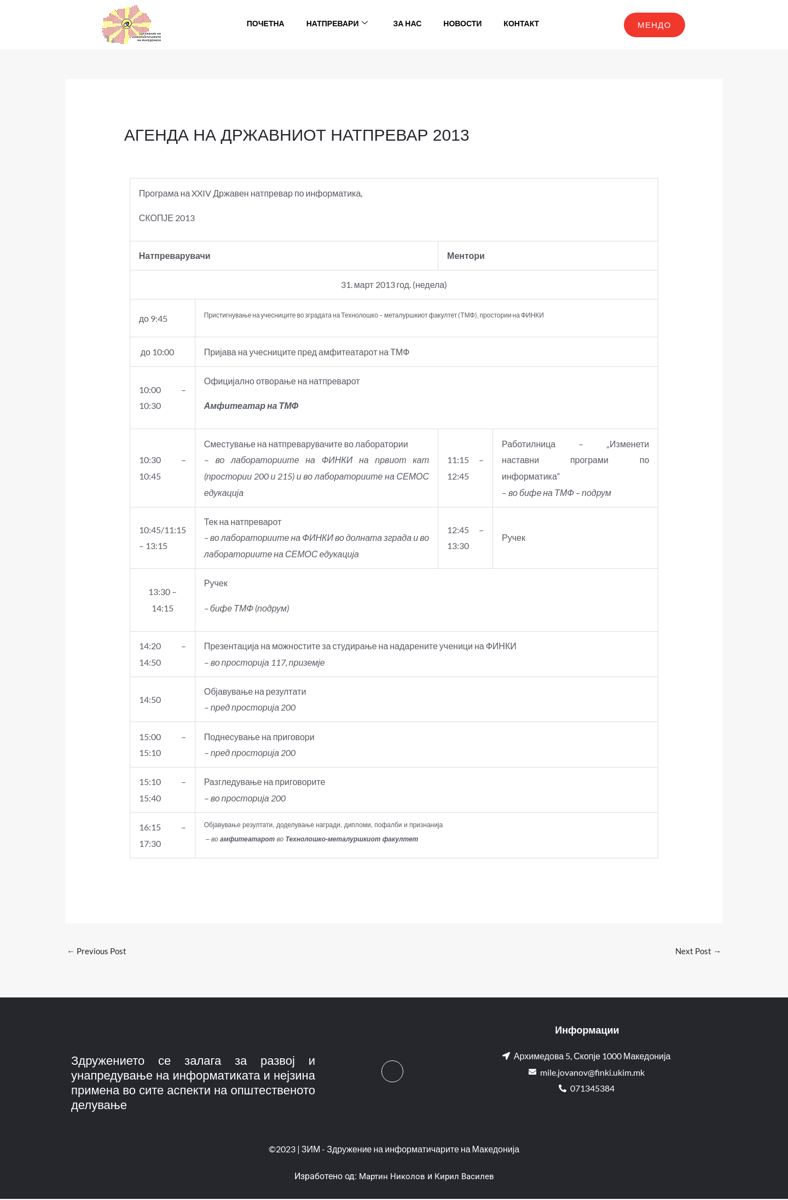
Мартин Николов (391, 1177)
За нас (407, 24)
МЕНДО (654, 25)
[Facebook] (392, 1072)
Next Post (697, 951)
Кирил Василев (465, 1177)
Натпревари (337, 24)
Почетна (266, 24)
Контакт (521, 24)
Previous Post (98, 951)
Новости (462, 24)
